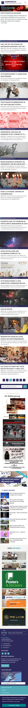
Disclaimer (4, 690)
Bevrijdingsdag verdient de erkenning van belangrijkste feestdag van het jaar (13, 163)
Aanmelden (5, 665)
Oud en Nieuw (6, 309)
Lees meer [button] (17, 701)
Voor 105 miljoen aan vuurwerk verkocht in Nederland (10, 252)
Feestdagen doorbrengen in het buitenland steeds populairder (13, 103)
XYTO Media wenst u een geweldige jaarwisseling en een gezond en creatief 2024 (13, 282)
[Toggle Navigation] (25, 2)
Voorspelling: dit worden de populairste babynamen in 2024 (14, 222)
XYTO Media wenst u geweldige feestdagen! (14, 75)
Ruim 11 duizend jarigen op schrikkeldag (12, 192)
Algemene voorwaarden (7, 687)
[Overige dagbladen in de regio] (13, 683)
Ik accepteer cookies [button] (14, 705)
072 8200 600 (6, 643)
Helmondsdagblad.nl (10, 2)
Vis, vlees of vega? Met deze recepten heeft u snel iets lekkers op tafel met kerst (12, 367)
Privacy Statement (5, 692)
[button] (4, 23)
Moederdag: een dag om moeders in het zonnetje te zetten (13, 133)
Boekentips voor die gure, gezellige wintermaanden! (12, 338)
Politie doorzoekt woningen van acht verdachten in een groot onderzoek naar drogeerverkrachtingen (18, 508)
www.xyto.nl (6, 647)
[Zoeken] (25, 386)
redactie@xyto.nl (7, 645)
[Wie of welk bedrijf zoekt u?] (11, 386)
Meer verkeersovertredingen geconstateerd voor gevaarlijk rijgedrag (17, 501)
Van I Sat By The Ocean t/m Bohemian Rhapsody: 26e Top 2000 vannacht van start (13, 45)
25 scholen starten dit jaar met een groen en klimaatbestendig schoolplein (18, 540)
